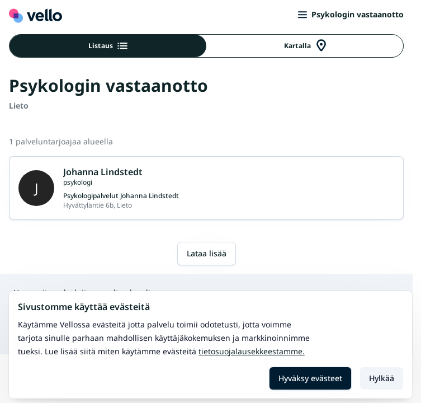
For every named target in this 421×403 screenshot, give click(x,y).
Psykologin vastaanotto (351, 14)
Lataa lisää (206, 253)
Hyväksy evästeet (310, 378)
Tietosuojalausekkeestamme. (251, 351)
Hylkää (381, 378)
